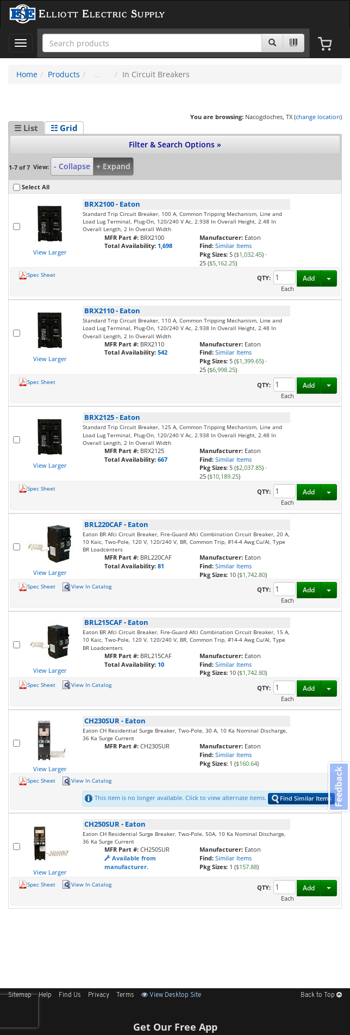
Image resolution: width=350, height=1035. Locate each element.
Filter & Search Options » (175, 144)
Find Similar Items (301, 798)
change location (318, 117)
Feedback (339, 786)
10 (161, 664)
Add (309, 278)
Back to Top (321, 995)
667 (162, 459)
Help (45, 995)
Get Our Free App (175, 1026)
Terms (125, 995)
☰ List (26, 127)
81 (161, 566)
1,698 (165, 245)
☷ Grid (64, 127)
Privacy (98, 995)
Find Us (70, 995)
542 (162, 352)
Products (64, 74)
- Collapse (72, 166)
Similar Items (233, 245)
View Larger (50, 252)
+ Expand (113, 166)
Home (27, 74)
